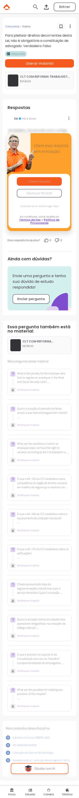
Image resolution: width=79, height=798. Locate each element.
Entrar (64, 6)
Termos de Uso (30, 220)
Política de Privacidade (45, 221)
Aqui (56, 206)
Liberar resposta (39, 181)
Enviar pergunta (31, 299)
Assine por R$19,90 (39, 193)
